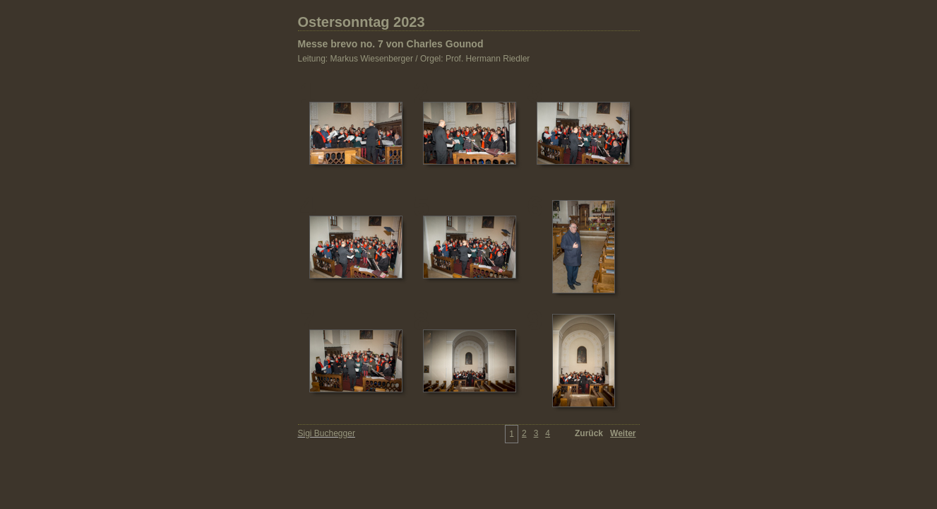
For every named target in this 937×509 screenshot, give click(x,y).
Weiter (622, 433)
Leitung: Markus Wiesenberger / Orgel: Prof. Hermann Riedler (414, 59)
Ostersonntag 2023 (361, 22)
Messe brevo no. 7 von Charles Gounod (391, 43)
